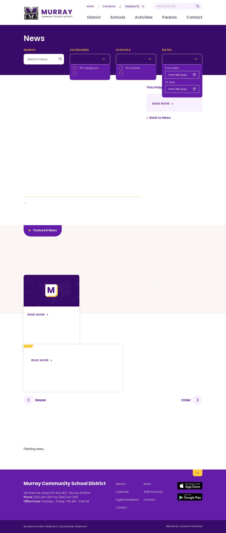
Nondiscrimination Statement (41, 526)
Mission (121, 484)
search (30, 50)
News (90, 6)
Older (186, 400)
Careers (121, 507)
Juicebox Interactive (190, 526)
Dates (167, 50)
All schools (133, 68)
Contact (149, 500)
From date (172, 68)
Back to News (160, 117)
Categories (79, 50)
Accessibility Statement (73, 526)
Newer (40, 400)
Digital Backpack (127, 500)
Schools (123, 50)
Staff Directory (153, 492)
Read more (40, 360)
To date (170, 82)
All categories (89, 68)
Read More (161, 103)
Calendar (109, 6)
